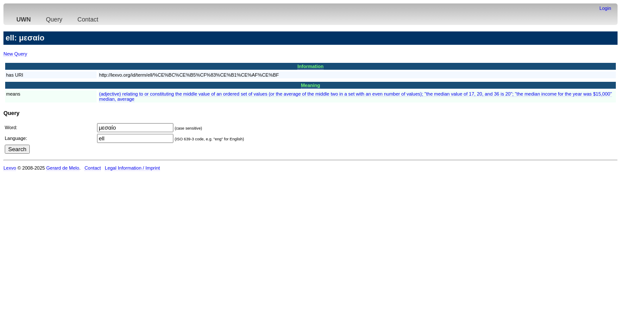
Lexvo (9, 167)
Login (605, 8)
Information (311, 66)
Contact (88, 19)
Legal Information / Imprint (132, 167)
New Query (15, 53)
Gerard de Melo (62, 167)
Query (54, 19)
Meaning (310, 85)
